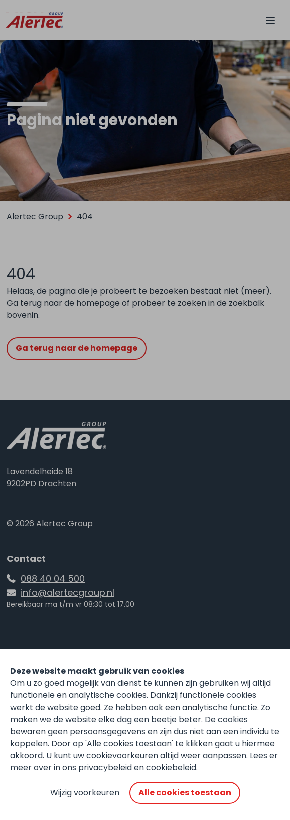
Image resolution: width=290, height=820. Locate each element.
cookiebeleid (171, 767)
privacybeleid (105, 767)
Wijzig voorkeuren (84, 792)
